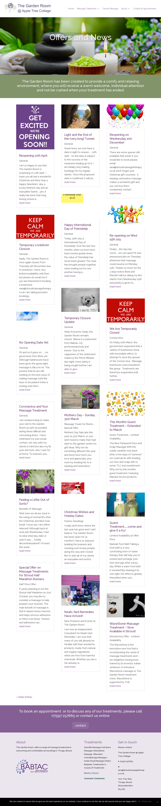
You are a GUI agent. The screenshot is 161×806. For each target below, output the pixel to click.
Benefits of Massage (30, 508)
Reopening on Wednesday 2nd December (121, 138)
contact (80, 725)
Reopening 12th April (33, 155)
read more (24, 203)
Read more (146, 801)
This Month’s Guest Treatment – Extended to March (125, 425)
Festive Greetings (73, 521)
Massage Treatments (86, 9)
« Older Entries (24, 697)
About (124, 9)
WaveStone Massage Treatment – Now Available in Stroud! (124, 627)
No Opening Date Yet (33, 342)
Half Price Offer (27, 584)
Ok (139, 801)
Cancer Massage (110, 9)
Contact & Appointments (144, 9)
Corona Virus (116, 338)
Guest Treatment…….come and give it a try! (125, 526)
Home (71, 9)
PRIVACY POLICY (91, 773)
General (23, 160)
